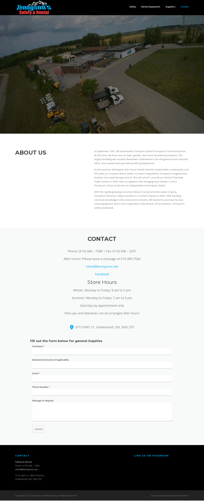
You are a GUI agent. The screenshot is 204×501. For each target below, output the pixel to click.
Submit (39, 429)
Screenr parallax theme (162, 496)
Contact (185, 6)
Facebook (102, 274)
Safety (132, 6)
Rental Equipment (150, 6)
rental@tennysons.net (102, 267)
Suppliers (170, 6)
